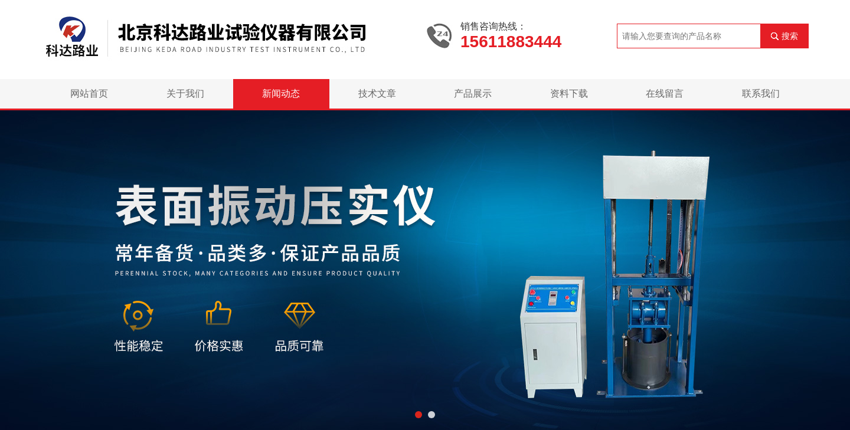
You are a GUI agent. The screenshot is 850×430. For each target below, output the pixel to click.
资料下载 (569, 93)
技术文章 (377, 93)
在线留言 (665, 93)
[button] (418, 414)
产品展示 (473, 93)
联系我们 (761, 93)
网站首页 (89, 93)
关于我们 (185, 93)
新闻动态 (281, 93)
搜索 (790, 36)
